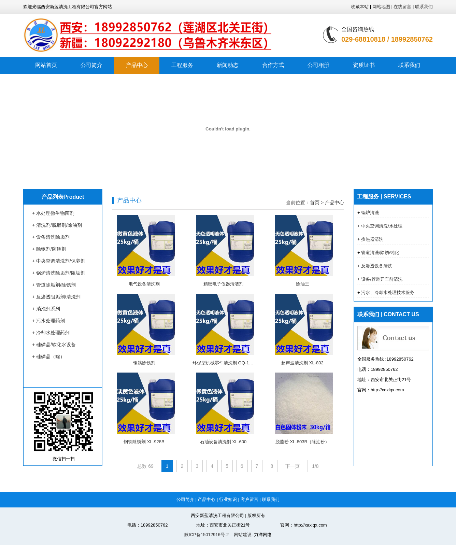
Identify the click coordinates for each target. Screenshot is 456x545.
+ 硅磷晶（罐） (48, 356)
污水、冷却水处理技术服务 (387, 292)
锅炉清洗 (369, 212)
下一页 (292, 466)
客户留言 (249, 499)
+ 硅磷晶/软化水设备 (54, 344)
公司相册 (318, 65)
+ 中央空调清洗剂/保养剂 (58, 261)
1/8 (315, 466)
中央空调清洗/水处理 (381, 225)
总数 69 (145, 466)
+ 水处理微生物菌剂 (53, 213)
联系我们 (424, 6)
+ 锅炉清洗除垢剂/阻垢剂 (58, 273)
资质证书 (364, 65)
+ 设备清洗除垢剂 (51, 237)
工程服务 (182, 65)
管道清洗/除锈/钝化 (379, 252)
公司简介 (91, 65)
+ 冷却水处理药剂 (51, 332)
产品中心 (137, 65)
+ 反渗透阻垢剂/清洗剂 (56, 296)
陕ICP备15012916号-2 (206, 534)
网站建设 (242, 534)
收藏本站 (360, 6)
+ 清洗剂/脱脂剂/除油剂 (57, 225)
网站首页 (46, 65)
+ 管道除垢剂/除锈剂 (54, 285)
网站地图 (381, 6)
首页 (314, 202)
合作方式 (273, 65)
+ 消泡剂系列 (46, 308)
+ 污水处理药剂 (48, 320)
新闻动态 (228, 65)
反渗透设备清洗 (376, 265)
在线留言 (402, 6)
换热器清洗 (372, 239)
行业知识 (228, 499)
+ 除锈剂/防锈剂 (49, 249)
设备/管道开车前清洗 (381, 279)
